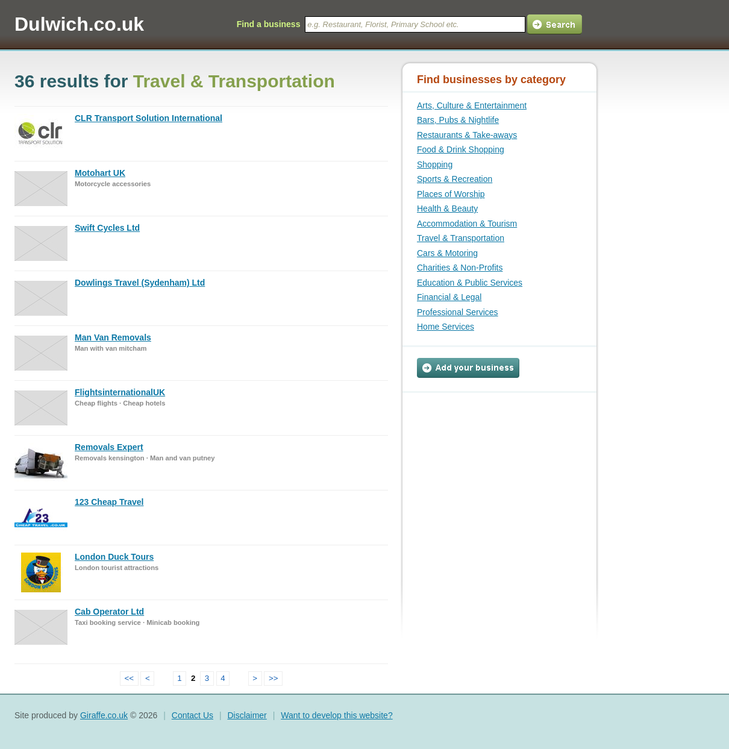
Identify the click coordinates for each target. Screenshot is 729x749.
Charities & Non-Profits (459, 267)
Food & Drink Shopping (460, 149)
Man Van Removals (113, 337)
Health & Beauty (447, 208)
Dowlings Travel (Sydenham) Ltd (140, 282)
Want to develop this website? (336, 715)
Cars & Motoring (447, 253)
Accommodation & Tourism (467, 223)
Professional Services (457, 312)
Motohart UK (100, 173)
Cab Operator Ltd (109, 611)
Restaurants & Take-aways (467, 135)
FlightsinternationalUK (120, 392)
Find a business (269, 24)
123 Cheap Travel (109, 502)
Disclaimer (246, 715)
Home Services (445, 326)
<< (129, 678)
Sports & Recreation (454, 179)
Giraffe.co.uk (104, 715)
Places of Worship (451, 194)
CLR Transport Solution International (148, 118)
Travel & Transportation (460, 238)
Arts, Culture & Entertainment (472, 105)
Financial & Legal (449, 297)
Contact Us (192, 715)
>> (273, 678)
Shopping (434, 164)
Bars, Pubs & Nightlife (458, 120)
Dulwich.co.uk (79, 24)
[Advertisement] (492, 468)
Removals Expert (109, 447)
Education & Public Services (469, 282)
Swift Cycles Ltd (107, 228)
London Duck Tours (114, 557)
